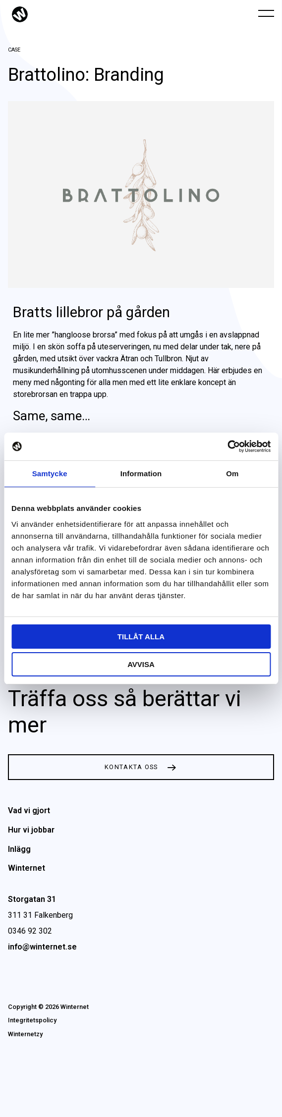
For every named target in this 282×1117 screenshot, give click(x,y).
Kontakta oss (131, 767)
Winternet (26, 868)
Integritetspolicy (32, 1020)
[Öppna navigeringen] (266, 13)
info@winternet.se (42, 946)
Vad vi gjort (29, 810)
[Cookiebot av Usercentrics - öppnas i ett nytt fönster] (227, 446)
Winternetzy (25, 1034)
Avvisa (141, 664)
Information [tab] (141, 473)
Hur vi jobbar (31, 830)
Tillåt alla (141, 636)
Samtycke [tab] (49, 473)
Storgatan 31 (32, 899)
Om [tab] (232, 473)
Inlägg (19, 849)
